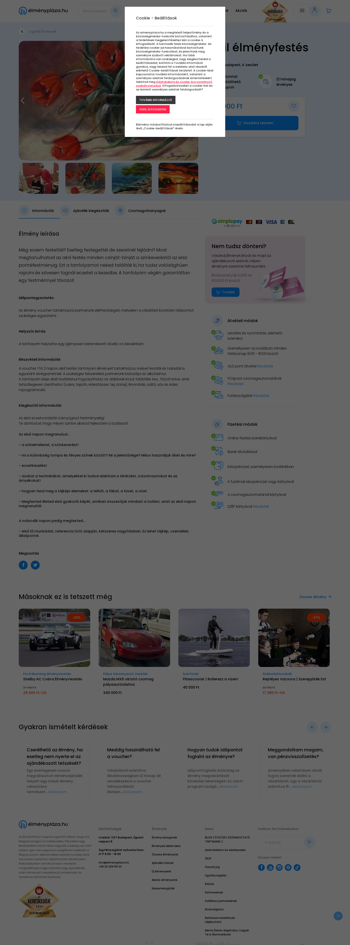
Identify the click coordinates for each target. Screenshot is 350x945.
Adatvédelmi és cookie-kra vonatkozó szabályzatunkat (174, 84)
